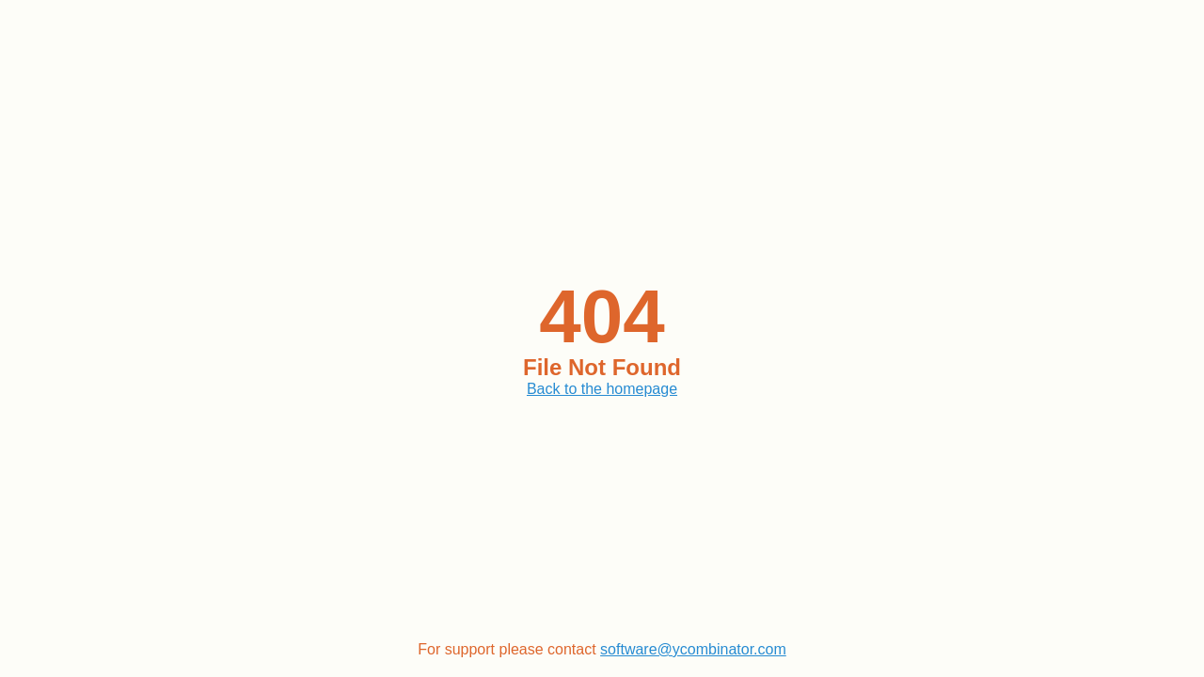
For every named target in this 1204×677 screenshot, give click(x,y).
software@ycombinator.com (693, 649)
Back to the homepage (602, 389)
